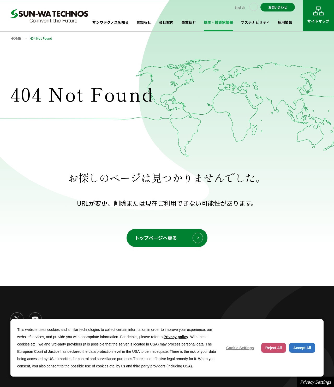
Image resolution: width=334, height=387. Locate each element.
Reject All (273, 348)
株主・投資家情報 (218, 22)
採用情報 (285, 22)
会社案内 (166, 22)
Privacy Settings (315, 382)
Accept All (302, 348)
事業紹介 (188, 22)
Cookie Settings (240, 348)
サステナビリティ (255, 22)
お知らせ (143, 22)
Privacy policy (176, 337)
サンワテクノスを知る (110, 22)
